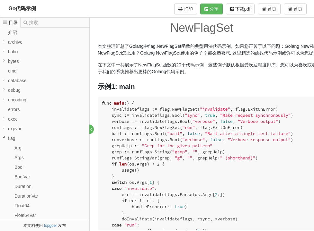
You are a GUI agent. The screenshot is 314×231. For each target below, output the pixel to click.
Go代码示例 (22, 8)
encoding (17, 99)
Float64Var (25, 215)
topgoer (50, 225)
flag (11, 138)
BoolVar (22, 176)
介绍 (12, 32)
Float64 (22, 205)
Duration (22, 186)
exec (13, 119)
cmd (12, 70)
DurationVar (26, 196)
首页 (295, 9)
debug (14, 90)
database (17, 80)
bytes (13, 61)
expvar (15, 128)
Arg (18, 147)
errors (14, 109)
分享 (211, 9)
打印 (185, 9)
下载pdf (240, 9)
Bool (18, 167)
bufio (13, 51)
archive (15, 42)
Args (19, 157)
